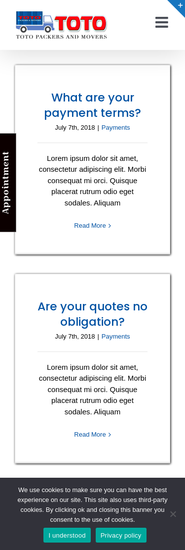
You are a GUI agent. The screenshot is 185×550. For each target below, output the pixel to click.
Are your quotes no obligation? (92, 314)
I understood (66, 535)
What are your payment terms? (92, 105)
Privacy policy (121, 535)
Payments (116, 127)
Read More (90, 225)
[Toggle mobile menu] (162, 22)
